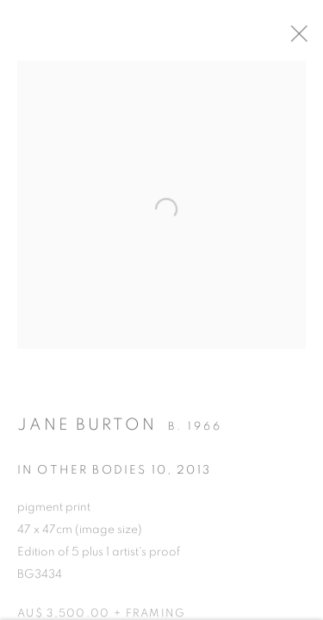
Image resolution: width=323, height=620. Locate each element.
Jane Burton (87, 429)
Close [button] (310, 39)
